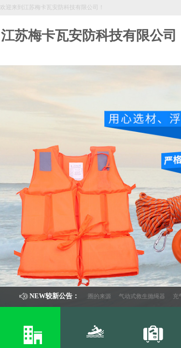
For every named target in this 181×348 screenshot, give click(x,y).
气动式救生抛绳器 (143, 296)
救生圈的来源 (95, 296)
